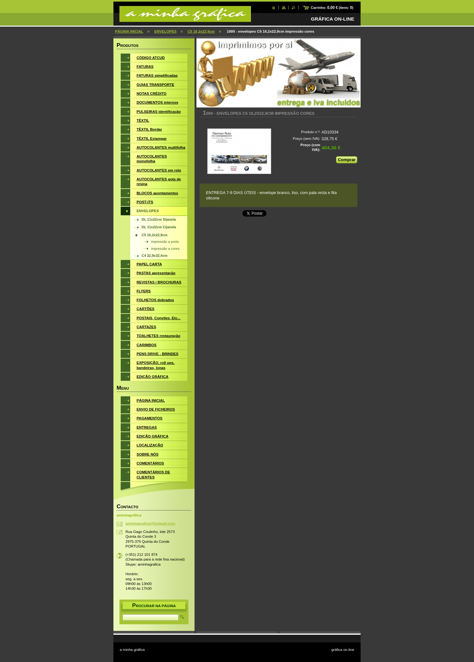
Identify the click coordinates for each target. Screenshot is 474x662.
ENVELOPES (165, 31)
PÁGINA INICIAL (129, 31)
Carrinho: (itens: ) (332, 8)
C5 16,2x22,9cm (201, 31)
